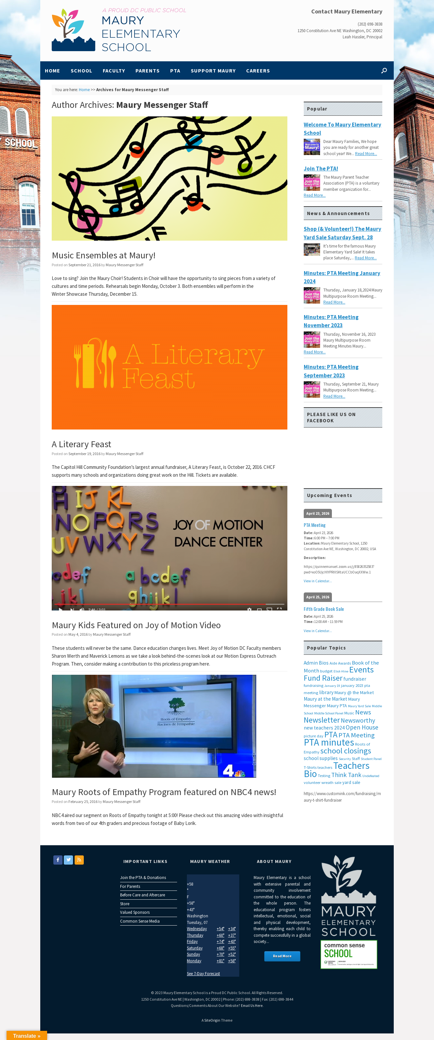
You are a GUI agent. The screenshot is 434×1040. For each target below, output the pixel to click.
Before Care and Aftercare (142, 895)
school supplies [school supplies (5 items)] (321, 758)
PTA (175, 70)
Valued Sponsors (135, 912)
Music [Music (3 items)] (349, 712)
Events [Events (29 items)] (361, 669)
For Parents (130, 886)
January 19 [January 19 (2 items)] (332, 686)
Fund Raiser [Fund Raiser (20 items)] (323, 678)
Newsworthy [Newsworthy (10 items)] (358, 720)
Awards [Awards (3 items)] (344, 663)
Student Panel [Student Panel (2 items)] (371, 759)
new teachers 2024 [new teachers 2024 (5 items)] (324, 728)
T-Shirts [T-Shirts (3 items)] (310, 767)
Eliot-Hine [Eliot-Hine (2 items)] (341, 671)
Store (124, 904)
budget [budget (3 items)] (326, 671)
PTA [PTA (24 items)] (330, 734)
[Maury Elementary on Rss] (79, 860)
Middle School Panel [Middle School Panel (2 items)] (328, 713)
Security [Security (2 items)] (345, 759)
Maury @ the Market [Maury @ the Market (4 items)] (354, 692)
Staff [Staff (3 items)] (356, 758)
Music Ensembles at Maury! (103, 255)
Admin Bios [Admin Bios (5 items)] (316, 663)
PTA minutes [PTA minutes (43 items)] (329, 742)
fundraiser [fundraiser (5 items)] (354, 679)
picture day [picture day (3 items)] (313, 735)
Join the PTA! (321, 168)
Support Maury (213, 70)
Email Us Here (251, 1005)
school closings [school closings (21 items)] (345, 751)
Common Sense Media (140, 921)
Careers (258, 70)
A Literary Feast (81, 444)
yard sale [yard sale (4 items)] (351, 782)
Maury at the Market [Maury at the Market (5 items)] (325, 699)
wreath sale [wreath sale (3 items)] (331, 782)
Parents (148, 70)
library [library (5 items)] (326, 692)
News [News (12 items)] (363, 712)
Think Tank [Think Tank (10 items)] (346, 775)
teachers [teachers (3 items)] (324, 767)
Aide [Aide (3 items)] (333, 663)
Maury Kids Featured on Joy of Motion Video (136, 625)
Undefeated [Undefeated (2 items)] (370, 776)
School (81, 70)
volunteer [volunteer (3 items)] (312, 782)
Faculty (114, 70)
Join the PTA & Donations (143, 877)
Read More (282, 956)
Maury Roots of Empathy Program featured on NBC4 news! (164, 792)
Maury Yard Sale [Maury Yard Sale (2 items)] (359, 706)
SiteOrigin (212, 1020)
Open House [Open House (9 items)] (362, 727)
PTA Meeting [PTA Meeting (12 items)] (356, 735)
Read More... (366, 153)
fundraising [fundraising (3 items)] (313, 685)
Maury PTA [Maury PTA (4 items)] (337, 706)
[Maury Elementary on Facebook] (58, 860)
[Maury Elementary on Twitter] (68, 860)
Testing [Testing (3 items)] (324, 775)
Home (52, 70)
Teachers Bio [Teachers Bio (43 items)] (337, 769)
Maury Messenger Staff (162, 104)
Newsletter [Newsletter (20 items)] (322, 720)
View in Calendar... (318, 581)
